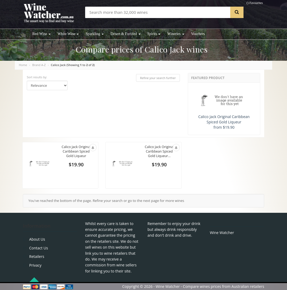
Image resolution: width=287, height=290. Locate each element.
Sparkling (95, 34)
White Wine (68, 34)
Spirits (153, 34)
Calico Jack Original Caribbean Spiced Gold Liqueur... (159, 152)
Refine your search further (158, 78)
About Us (37, 239)
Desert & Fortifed (126, 34)
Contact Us (38, 247)
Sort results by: (37, 77)
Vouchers (198, 34)
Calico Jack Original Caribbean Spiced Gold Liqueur (76, 152)
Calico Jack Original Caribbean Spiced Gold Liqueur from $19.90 (223, 109)
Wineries (175, 34)
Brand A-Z (39, 65)
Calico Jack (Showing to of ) (73, 65)
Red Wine (41, 34)
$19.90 (76, 165)
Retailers (36, 256)
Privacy (35, 265)
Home (23, 65)
